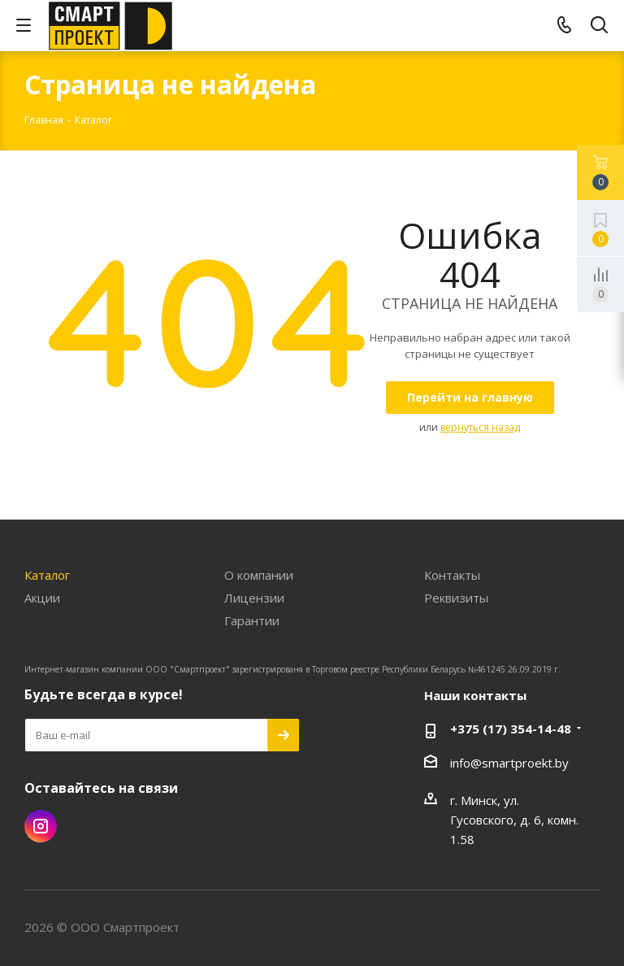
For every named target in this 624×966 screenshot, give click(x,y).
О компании (258, 575)
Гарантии (252, 620)
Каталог (47, 575)
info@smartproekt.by (509, 763)
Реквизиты (456, 598)
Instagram (40, 826)
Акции (42, 598)
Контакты (452, 575)
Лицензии (254, 598)
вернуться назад (480, 427)
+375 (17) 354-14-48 (510, 728)
